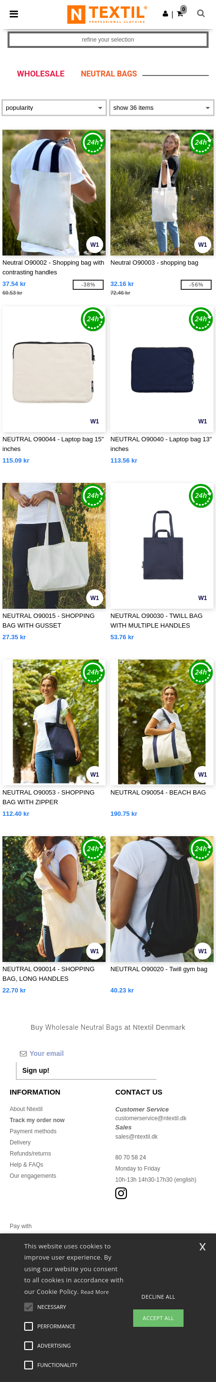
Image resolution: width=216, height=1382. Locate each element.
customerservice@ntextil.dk (150, 1118)
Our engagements (33, 1175)
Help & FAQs (26, 1164)
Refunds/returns (30, 1153)
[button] (165, 13)
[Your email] (86, 1053)
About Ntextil (26, 1109)
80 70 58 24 (130, 1157)
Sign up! (35, 1070)
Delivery (20, 1142)
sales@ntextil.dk (136, 1136)
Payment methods (33, 1131)
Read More (95, 1291)
